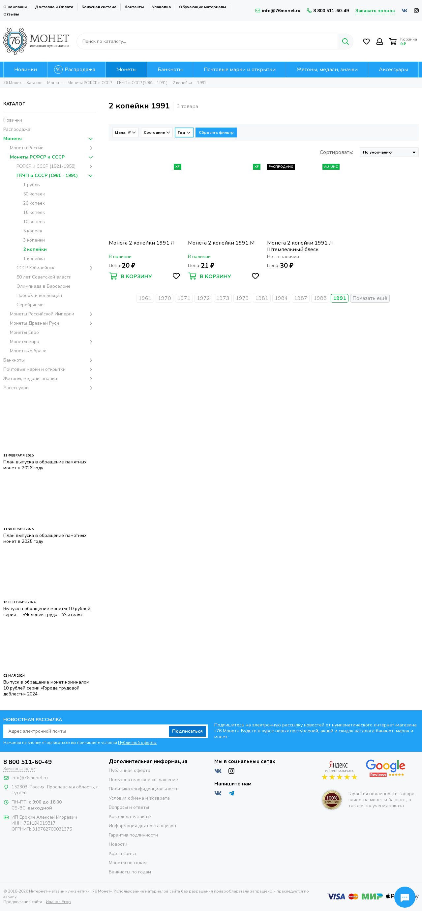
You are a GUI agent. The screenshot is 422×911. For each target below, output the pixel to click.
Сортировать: (336, 152)
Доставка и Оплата (54, 7)
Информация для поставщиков (142, 826)
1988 (320, 298)
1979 (242, 298)
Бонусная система (98, 7)
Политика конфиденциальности (144, 789)
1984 (281, 298)
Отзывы (11, 14)
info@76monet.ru (278, 11)
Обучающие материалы (202, 7)
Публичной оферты (137, 742)
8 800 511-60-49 (328, 11)
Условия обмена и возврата (139, 798)
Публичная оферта (129, 770)
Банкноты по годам (130, 872)
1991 (339, 298)
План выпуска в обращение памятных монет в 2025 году (44, 538)
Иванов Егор (58, 901)
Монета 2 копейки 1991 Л (141, 243)
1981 (261, 298)
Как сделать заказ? (130, 816)
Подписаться (187, 731)
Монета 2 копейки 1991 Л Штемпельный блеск (300, 246)
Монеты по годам (128, 863)
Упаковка (161, 7)
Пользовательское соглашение (143, 780)
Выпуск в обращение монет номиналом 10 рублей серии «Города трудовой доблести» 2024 (46, 688)
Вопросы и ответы (129, 807)
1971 (184, 298)
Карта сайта (122, 853)
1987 (300, 298)
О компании (15, 7)
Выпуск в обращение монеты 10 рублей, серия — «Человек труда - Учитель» (47, 611)
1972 (203, 298)
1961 (145, 298)
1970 (164, 298)
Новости (118, 844)
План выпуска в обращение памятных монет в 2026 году (44, 465)
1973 (222, 298)
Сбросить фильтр (216, 132)
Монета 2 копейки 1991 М (221, 243)
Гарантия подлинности (133, 835)
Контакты (134, 7)
